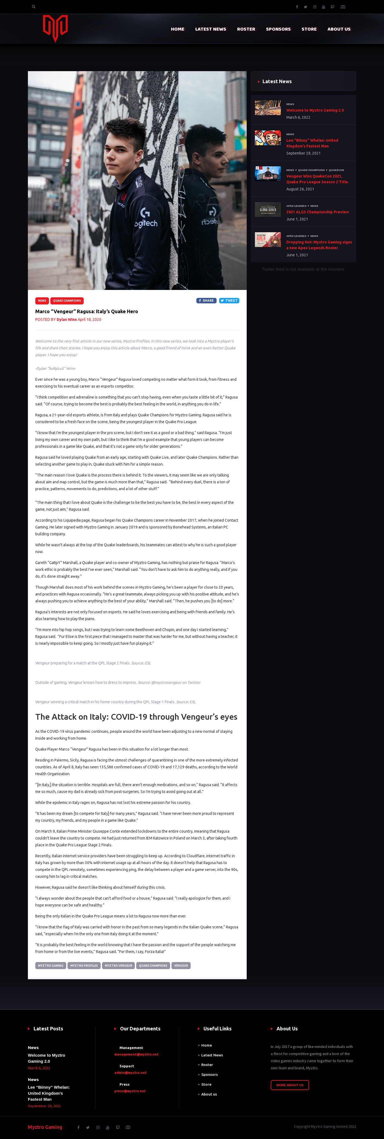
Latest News (212, 1055)
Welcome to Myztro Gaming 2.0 (315, 110)
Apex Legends (297, 206)
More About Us (290, 1085)
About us (209, 1094)
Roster (207, 1065)
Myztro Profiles (85, 965)
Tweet (229, 300)
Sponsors (209, 1075)
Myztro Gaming (51, 965)
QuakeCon (338, 170)
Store (206, 1084)
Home (206, 1045)
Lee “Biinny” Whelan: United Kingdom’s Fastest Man (312, 143)
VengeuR (185, 965)
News (42, 300)
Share (206, 300)
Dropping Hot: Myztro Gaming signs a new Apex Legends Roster (319, 245)
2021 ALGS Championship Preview (317, 212)
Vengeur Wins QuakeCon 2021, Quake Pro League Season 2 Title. (317, 179)
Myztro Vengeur (120, 965)
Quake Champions (67, 300)
